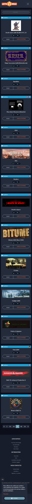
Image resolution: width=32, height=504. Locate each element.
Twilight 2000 (16, 301)
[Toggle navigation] (28, 4)
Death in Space (16, 209)
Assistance (16, 471)
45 (10, 426)
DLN (16, 130)
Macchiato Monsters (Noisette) (16, 112)
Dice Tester (16, 449)
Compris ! (14, 498)
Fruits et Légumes (16, 331)
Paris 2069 (16, 349)
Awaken (16, 179)
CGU (16, 458)
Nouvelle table (16, 444)
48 (21, 426)
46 (14, 426)
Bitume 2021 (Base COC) (16, 240)
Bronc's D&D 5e (16, 410)
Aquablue (16, 81)
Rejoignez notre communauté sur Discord (16, 482)
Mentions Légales (16, 462)
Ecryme (16, 270)
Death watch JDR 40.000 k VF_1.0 (16, 32)
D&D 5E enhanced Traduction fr (16, 380)
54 (25, 426)
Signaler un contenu (16, 473)
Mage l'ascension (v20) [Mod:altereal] (16, 63)
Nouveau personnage (16, 442)
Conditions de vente (16, 460)
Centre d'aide (16, 469)
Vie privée (16, 456)
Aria (16, 160)
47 (17, 426)
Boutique (16, 446)
